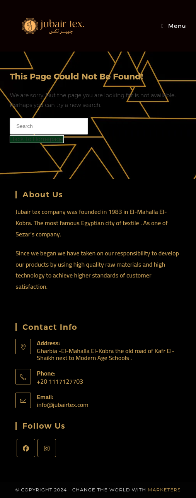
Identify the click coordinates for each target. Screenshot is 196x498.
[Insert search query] (49, 126)
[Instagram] (46, 448)
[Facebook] (26, 448)
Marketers (164, 490)
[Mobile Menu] (173, 25)
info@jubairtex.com (62, 404)
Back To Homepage (36, 139)
